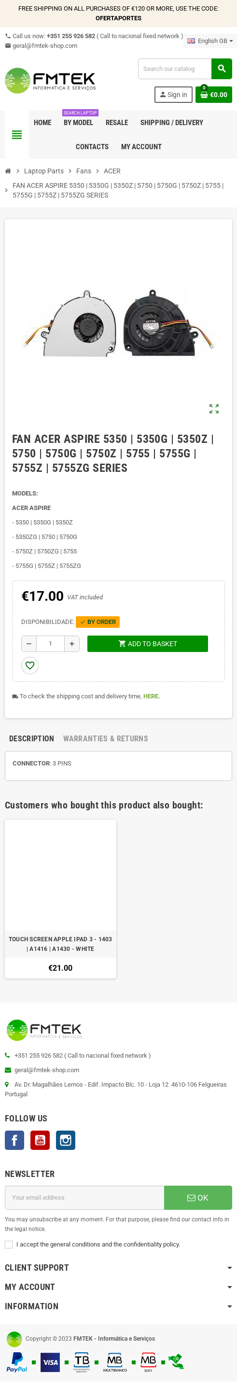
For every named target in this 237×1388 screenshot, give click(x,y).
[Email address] (84, 1198)
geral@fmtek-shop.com (41, 45)
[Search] (185, 68)
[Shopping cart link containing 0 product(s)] (213, 94)
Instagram (65, 1140)
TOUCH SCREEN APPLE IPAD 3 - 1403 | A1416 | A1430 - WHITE (60, 944)
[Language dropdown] (210, 41)
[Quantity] (50, 644)
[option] (60, 899)
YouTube (40, 1140)
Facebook (14, 1140)
